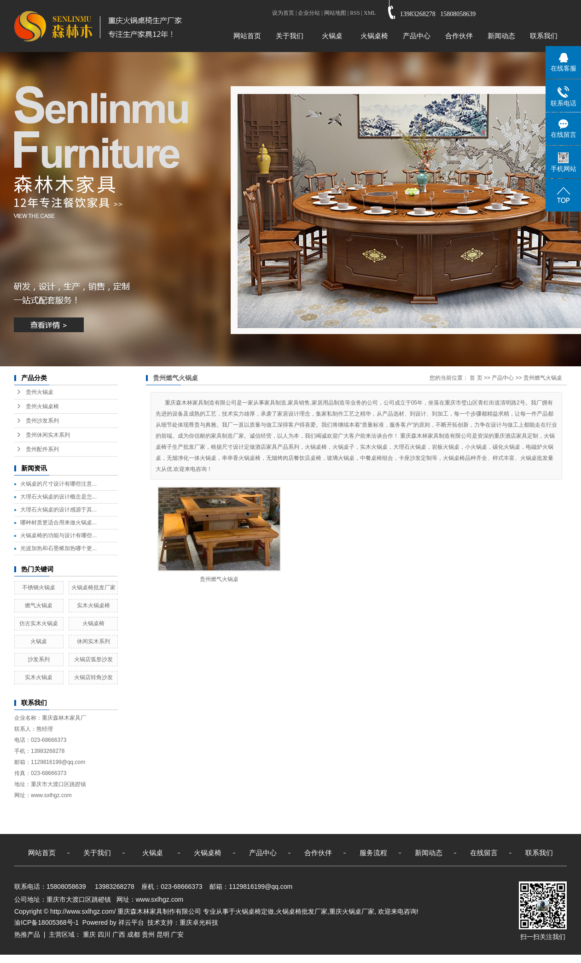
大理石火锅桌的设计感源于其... (58, 509)
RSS (355, 13)
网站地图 (335, 13)
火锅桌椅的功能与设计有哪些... (58, 535)
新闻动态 (501, 36)
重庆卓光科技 (199, 922)
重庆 (89, 934)
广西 (118, 934)
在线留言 (484, 853)
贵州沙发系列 (42, 420)
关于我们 (289, 36)
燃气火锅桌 (38, 605)
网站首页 (247, 36)
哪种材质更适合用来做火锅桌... (58, 522)
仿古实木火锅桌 (38, 623)
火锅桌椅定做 (254, 911)
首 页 (476, 378)
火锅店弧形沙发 (93, 659)
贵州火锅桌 (39, 392)
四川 (104, 934)
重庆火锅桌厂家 (351, 911)
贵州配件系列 (42, 449)
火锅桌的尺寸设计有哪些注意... (58, 484)
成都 (133, 934)
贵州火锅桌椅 (42, 406)
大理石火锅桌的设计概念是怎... (58, 496)
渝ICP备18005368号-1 (46, 922)
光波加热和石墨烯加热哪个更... (58, 548)
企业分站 (309, 13)
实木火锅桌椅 (93, 605)
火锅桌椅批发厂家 (93, 587)
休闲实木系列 (93, 641)
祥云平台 (131, 922)
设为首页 (283, 13)
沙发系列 (39, 659)
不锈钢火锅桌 (38, 587)
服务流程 (373, 853)
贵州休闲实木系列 (48, 435)
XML (370, 13)
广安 (177, 934)
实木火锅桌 (38, 677)
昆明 (163, 934)
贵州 (148, 934)
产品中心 (416, 36)
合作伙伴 (459, 36)
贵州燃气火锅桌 (542, 378)
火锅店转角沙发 (93, 677)
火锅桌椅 (374, 36)
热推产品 (27, 934)
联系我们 (544, 36)
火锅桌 (332, 36)
